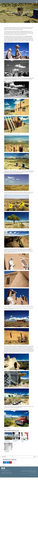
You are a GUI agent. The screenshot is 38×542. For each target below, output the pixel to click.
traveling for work (15, 27)
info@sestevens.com (5, 470)
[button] (36, 1)
